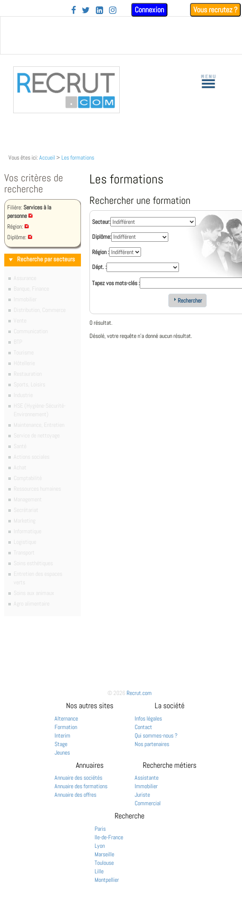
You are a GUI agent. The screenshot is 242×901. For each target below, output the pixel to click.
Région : (100, 252)
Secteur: (101, 222)
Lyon (100, 846)
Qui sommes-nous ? (156, 735)
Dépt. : (99, 267)
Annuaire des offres (75, 794)
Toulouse (104, 863)
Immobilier (146, 786)
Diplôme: (101, 236)
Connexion (149, 9)
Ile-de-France (109, 837)
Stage (61, 744)
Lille (99, 871)
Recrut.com (139, 693)
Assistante (146, 777)
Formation (66, 727)
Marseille (104, 854)
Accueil (47, 157)
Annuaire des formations (81, 786)
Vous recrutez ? (215, 9)
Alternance (66, 718)
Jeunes (62, 752)
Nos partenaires (152, 744)
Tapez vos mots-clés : (116, 283)
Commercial (148, 803)
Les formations (77, 157)
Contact (143, 727)
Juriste (142, 794)
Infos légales (148, 718)
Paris (100, 828)
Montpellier (107, 880)
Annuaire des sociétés (78, 777)
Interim (62, 735)
